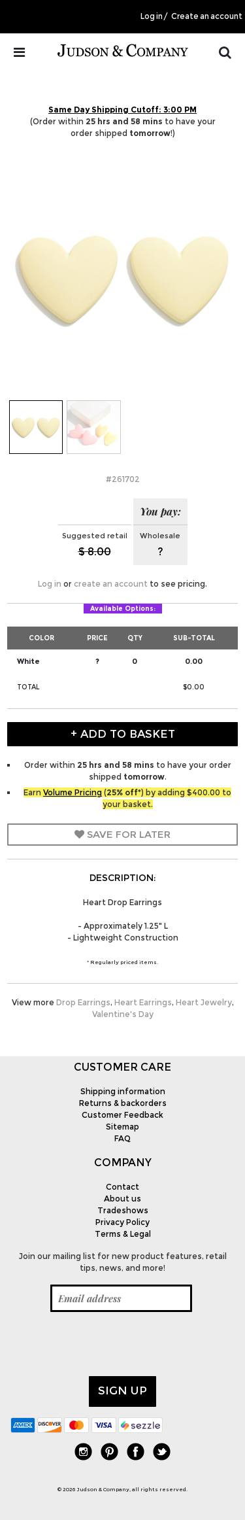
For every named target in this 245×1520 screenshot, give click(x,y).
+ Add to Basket (123, 733)
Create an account (206, 16)
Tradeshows (122, 1210)
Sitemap (122, 1126)
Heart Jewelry (204, 1002)
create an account (111, 584)
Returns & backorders (123, 1103)
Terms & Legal (123, 1234)
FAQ (122, 1138)
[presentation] (109, 1344)
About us (122, 1198)
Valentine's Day (123, 1014)
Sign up (122, 1390)
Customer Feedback (122, 1115)
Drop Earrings (83, 1002)
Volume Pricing (72, 792)
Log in (151, 16)
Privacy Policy (122, 1222)
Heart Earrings (143, 1002)
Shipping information (122, 1091)
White (28, 661)
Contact (122, 1187)
